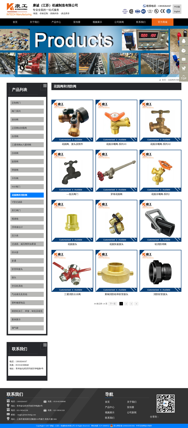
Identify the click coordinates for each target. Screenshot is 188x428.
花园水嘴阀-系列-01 (116, 144)
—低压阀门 (72, 194)
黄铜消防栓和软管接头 (116, 294)
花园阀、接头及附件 (72, 144)
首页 (164, 80)
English (177, 11)
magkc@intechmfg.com (26, 415)
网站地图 (94, 426)
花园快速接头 (116, 244)
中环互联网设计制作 (144, 426)
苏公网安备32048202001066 (122, 426)
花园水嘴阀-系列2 (160, 194)
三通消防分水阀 (72, 294)
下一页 (113, 304)
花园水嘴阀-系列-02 (160, 144)
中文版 (177, 7)
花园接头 (72, 244)
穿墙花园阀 (116, 194)
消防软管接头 (160, 294)
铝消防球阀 (160, 244)
